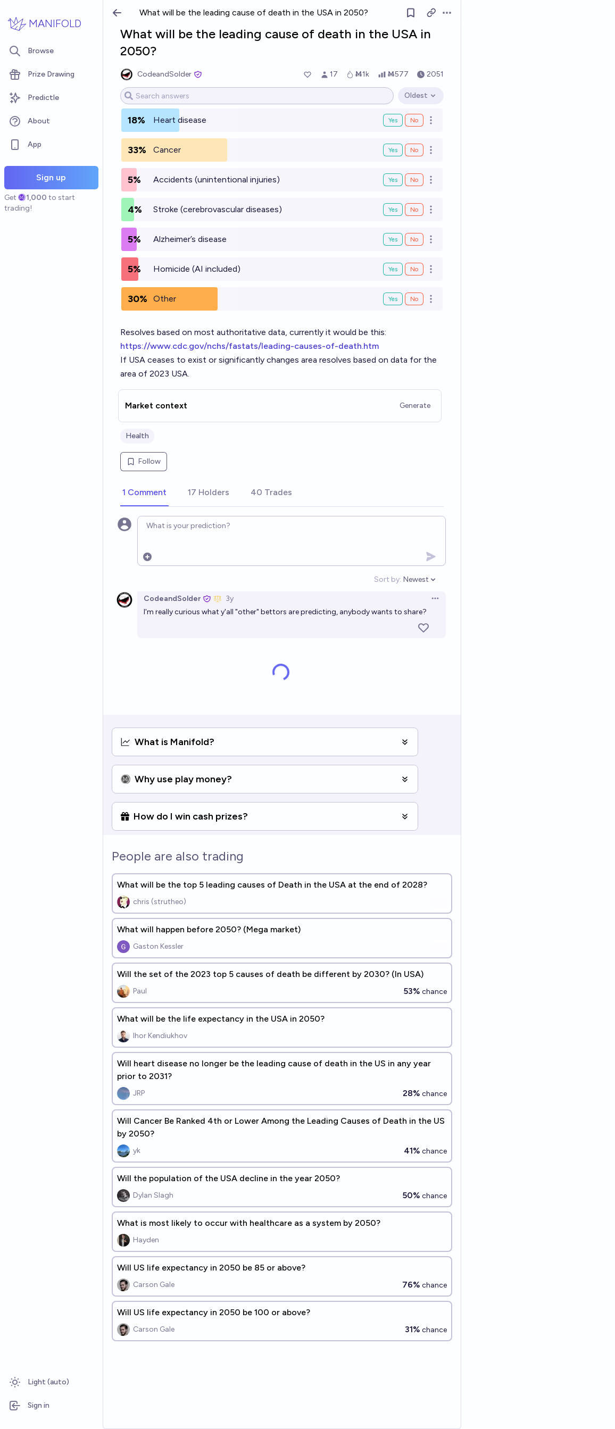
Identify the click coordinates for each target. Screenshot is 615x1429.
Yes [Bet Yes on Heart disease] (392, 120)
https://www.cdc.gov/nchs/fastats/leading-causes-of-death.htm (249, 346)
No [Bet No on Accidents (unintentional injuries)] (414, 179)
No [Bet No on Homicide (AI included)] (414, 269)
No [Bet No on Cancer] (414, 150)
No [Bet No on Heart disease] (414, 120)
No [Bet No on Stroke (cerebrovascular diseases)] (414, 209)
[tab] (144, 493)
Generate (415, 405)
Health (137, 435)
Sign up (51, 177)
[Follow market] (410, 12)
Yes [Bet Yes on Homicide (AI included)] (392, 269)
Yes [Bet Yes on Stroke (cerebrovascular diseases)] (392, 209)
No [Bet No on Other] (414, 299)
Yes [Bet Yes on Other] (392, 299)
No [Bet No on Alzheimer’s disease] (414, 239)
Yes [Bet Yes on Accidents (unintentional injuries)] (392, 179)
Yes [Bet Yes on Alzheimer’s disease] (392, 239)
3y (230, 598)
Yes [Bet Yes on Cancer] (392, 150)
